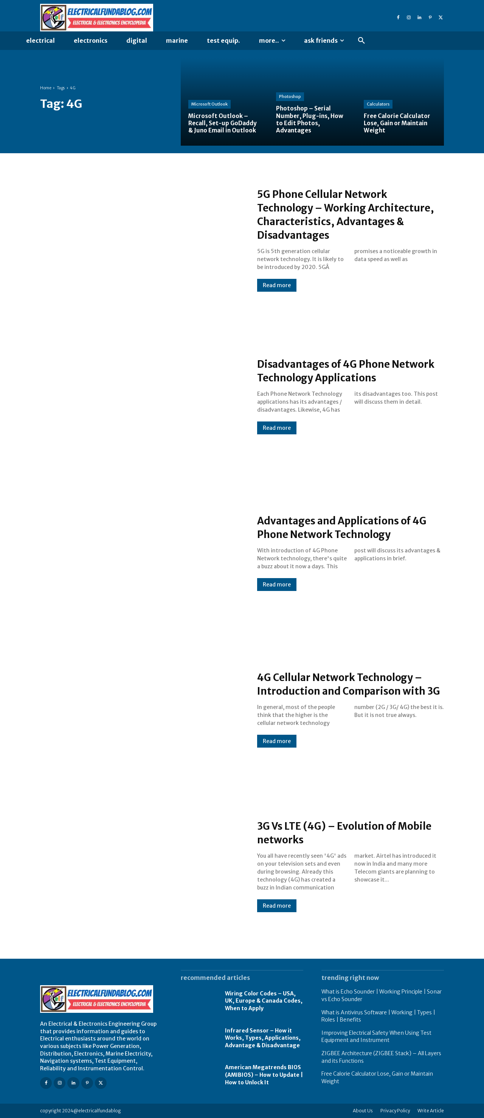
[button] (361, 41)
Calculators (378, 104)
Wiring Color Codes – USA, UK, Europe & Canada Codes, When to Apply (263, 1001)
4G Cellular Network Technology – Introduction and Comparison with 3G (350, 683)
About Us (363, 1110)
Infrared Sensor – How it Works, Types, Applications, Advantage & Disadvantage (263, 1038)
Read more (277, 285)
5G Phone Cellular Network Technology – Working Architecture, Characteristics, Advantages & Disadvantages (338, 214)
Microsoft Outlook (209, 104)
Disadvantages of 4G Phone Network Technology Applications (349, 370)
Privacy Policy (395, 1110)
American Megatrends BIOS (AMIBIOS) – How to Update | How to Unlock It (264, 1074)
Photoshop (290, 96)
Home (45, 88)
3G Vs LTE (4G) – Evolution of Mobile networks (335, 832)
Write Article (430, 1110)
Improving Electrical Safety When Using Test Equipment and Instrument (376, 1036)
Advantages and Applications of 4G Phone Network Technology (344, 527)
